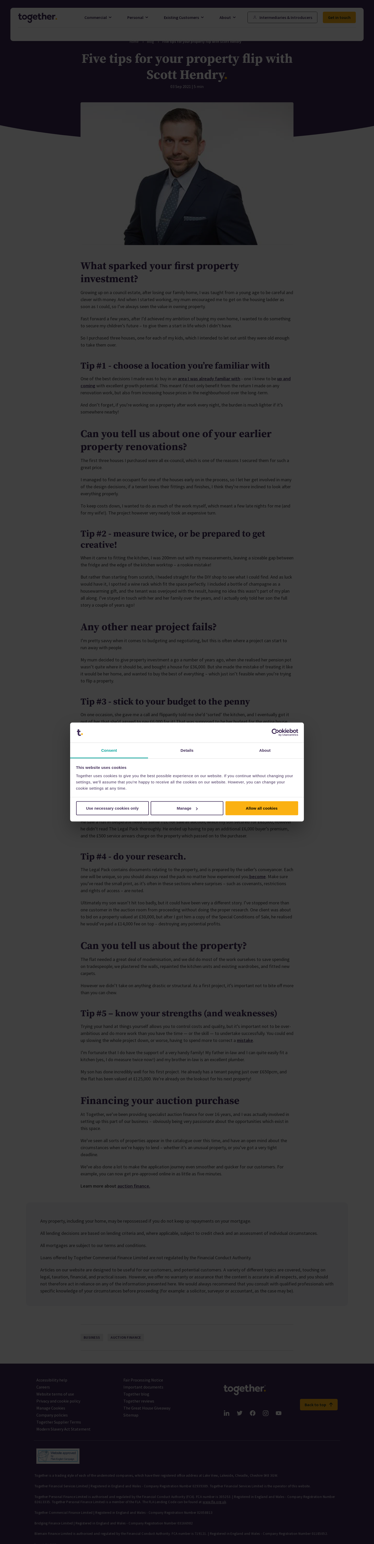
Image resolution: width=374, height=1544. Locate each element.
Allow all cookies (262, 808)
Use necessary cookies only (112, 808)
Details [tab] (187, 750)
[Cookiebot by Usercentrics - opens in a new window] (275, 732)
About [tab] (265, 750)
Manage (187, 808)
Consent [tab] (109, 750)
